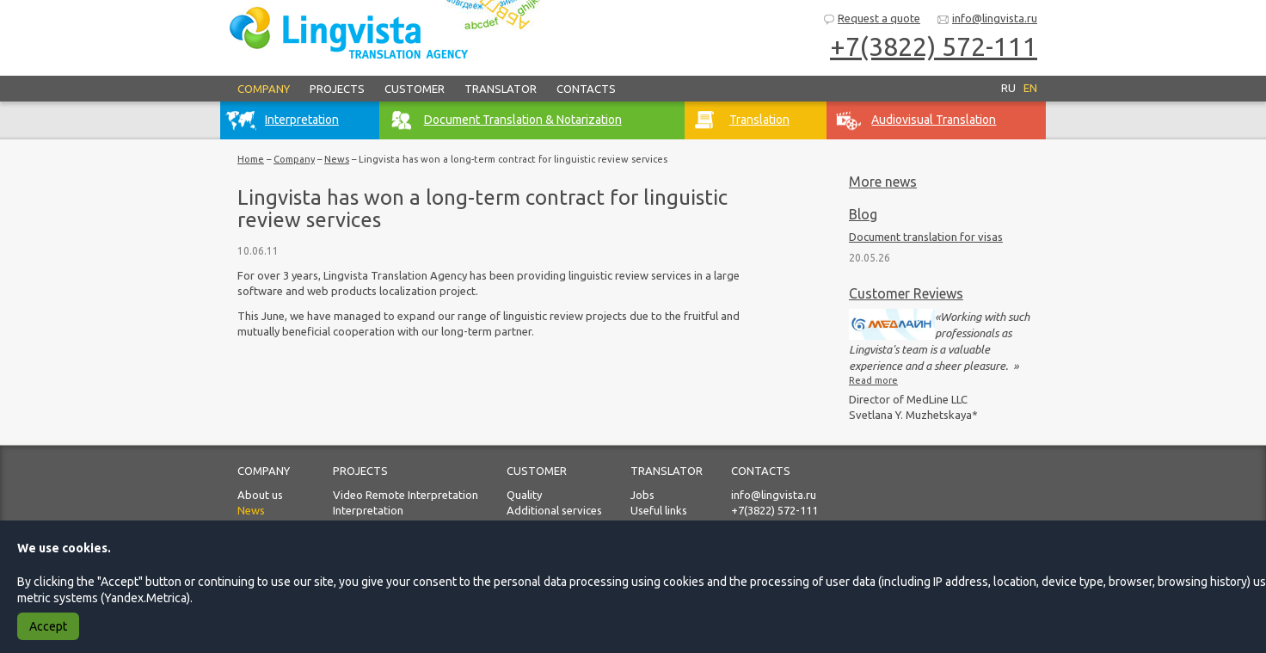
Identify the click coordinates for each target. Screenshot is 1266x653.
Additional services (554, 510)
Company (263, 89)
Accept (48, 626)
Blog (863, 214)
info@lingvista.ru (987, 19)
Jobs (642, 495)
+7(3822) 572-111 (774, 510)
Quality (524, 495)
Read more (873, 380)
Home (250, 159)
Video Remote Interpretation (405, 495)
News (336, 159)
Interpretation (368, 510)
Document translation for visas (926, 237)
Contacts (586, 89)
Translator (500, 89)
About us (260, 495)
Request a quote (871, 19)
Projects (337, 89)
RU (1008, 88)
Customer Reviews (906, 293)
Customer (414, 89)
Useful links (658, 510)
